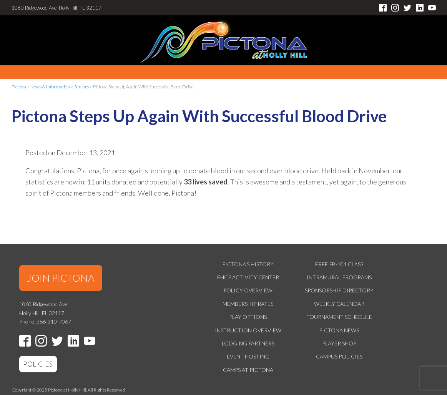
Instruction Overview (248, 330)
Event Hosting (248, 356)
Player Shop (339, 343)
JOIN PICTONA (61, 278)
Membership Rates (248, 303)
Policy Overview (248, 290)
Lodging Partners (248, 343)
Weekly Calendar (339, 303)
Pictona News (339, 330)
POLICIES (38, 364)
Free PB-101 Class (339, 264)
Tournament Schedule (339, 317)
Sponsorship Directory (339, 290)
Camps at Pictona (248, 370)
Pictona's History (248, 264)
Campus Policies (339, 356)
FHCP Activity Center (248, 277)
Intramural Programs (339, 277)
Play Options (248, 317)
